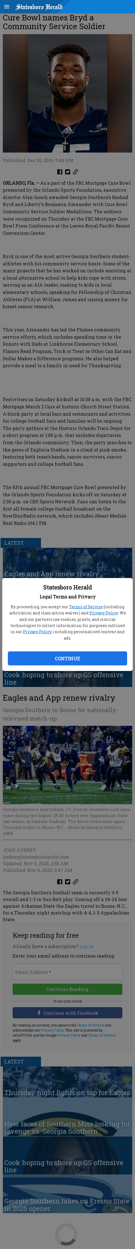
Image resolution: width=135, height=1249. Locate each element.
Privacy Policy (104, 613)
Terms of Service (86, 606)
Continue (67, 658)
